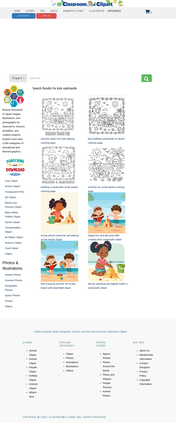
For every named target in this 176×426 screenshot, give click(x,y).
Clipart (30, 11)
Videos (8, 306)
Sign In (46, 16)
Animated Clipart (73, 11)
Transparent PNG (14, 191)
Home (17, 11)
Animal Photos (13, 274)
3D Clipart (10, 197)
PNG (42, 11)
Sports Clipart (12, 222)
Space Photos (12, 295)
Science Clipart (13, 242)
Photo (54, 11)
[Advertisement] (88, 45)
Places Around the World (109, 366)
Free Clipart (11, 180)
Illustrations (72, 366)
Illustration (96, 11)
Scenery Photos (13, 280)
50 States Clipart (14, 237)
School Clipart (12, 186)
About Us (145, 350)
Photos (9, 301)
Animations (72, 362)
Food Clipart (11, 248)
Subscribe (23, 16)
